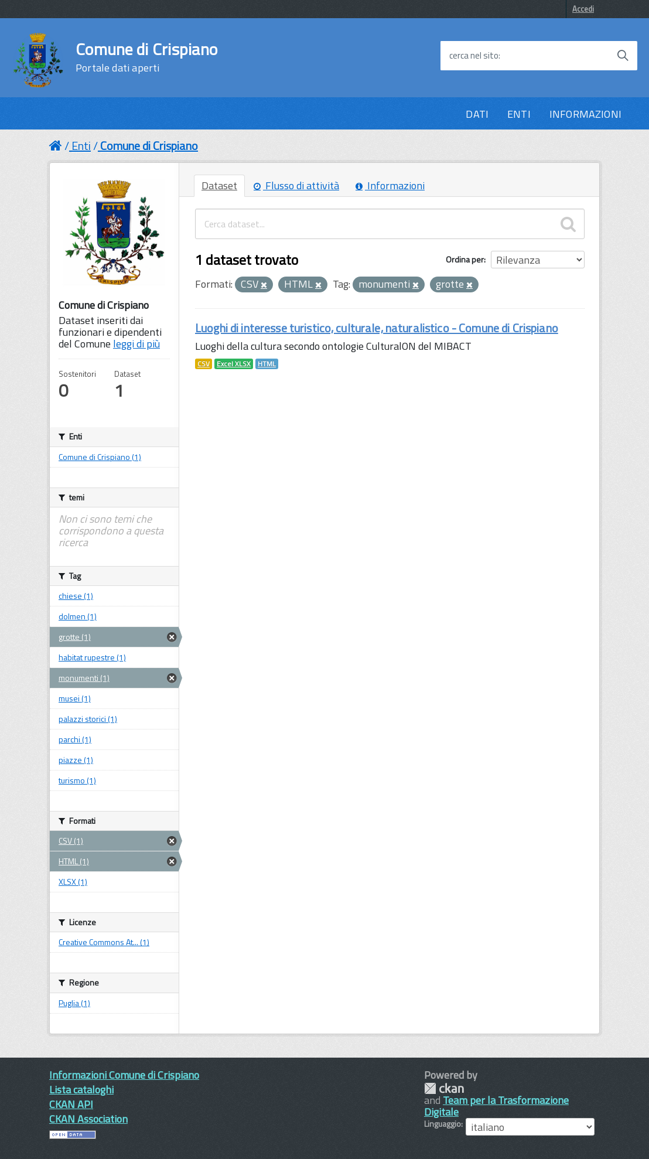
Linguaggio (442, 1124)
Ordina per (465, 259)
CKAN (444, 1088)
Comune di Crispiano (146, 57)
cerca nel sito (473, 56)
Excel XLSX (234, 364)
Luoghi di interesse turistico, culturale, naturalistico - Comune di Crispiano (376, 328)
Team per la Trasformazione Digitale (496, 1106)
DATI (477, 114)
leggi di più (136, 344)
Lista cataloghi (81, 1089)
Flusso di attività (296, 185)
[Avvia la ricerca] (622, 55)
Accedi (583, 9)
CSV (203, 364)
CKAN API (71, 1104)
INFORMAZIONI (585, 114)
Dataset (219, 185)
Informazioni (390, 185)
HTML (267, 364)
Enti (81, 146)
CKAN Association (88, 1119)
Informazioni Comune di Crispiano (124, 1075)
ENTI (519, 114)
